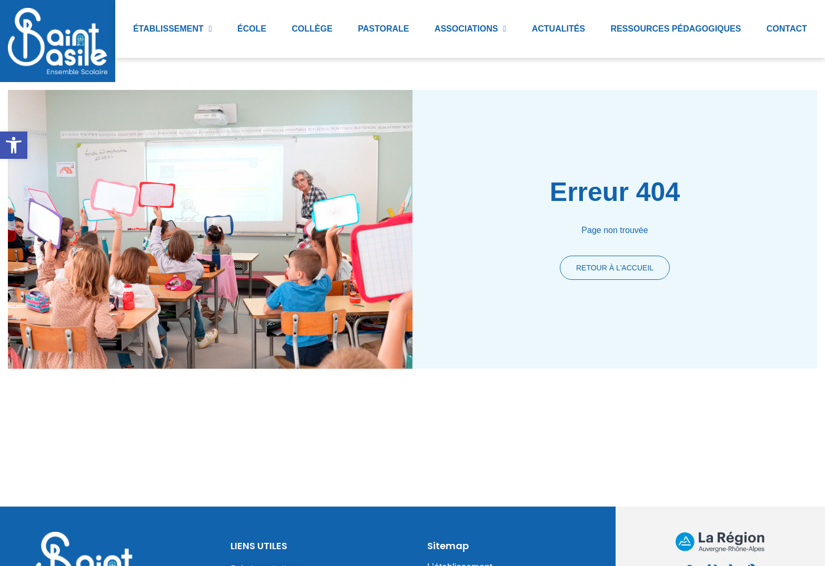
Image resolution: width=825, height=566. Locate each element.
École (251, 28)
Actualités (558, 28)
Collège (312, 28)
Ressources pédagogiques (675, 28)
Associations (470, 28)
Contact (787, 28)
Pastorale (383, 28)
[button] (13, 145)
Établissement (172, 28)
